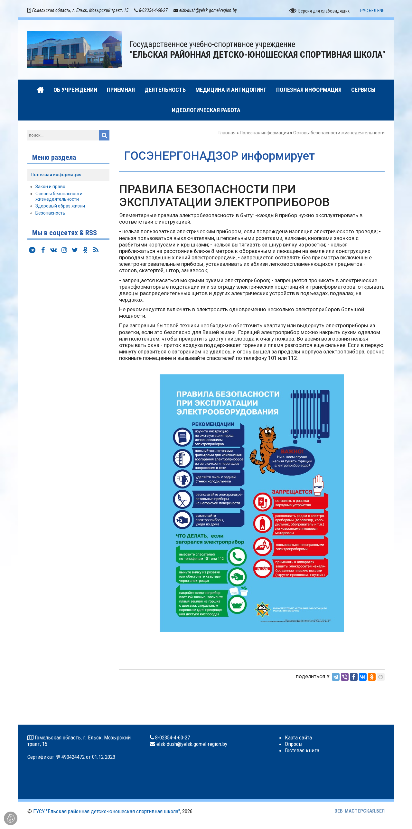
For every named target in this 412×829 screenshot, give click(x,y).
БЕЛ (372, 10)
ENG (381, 10)
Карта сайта (298, 737)
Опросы (294, 744)
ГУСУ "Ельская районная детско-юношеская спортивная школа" (106, 811)
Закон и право (50, 186)
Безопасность (50, 213)
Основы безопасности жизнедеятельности (339, 132)
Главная (227, 132)
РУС (364, 10)
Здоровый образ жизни (60, 205)
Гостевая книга (302, 750)
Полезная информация (264, 132)
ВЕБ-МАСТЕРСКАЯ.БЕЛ (359, 811)
